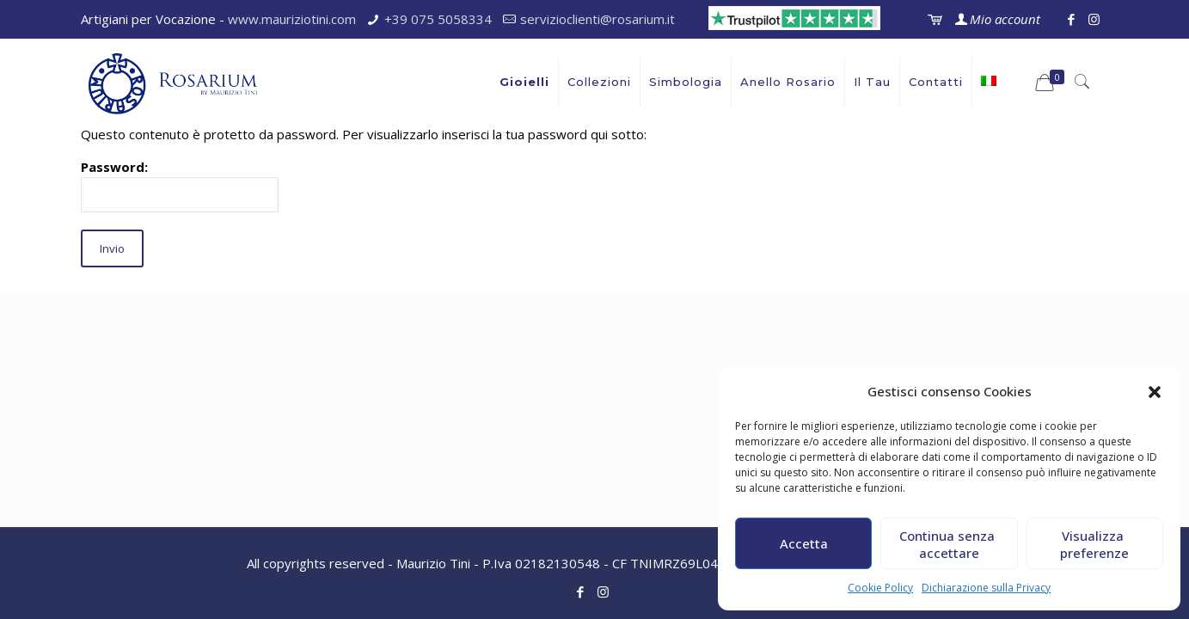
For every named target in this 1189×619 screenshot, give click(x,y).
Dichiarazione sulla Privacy (986, 587)
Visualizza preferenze (1094, 544)
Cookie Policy (880, 587)
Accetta (804, 543)
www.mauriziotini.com (292, 19)
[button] (1154, 392)
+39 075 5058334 (438, 19)
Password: (180, 185)
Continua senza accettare (948, 544)
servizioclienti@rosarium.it (597, 19)
